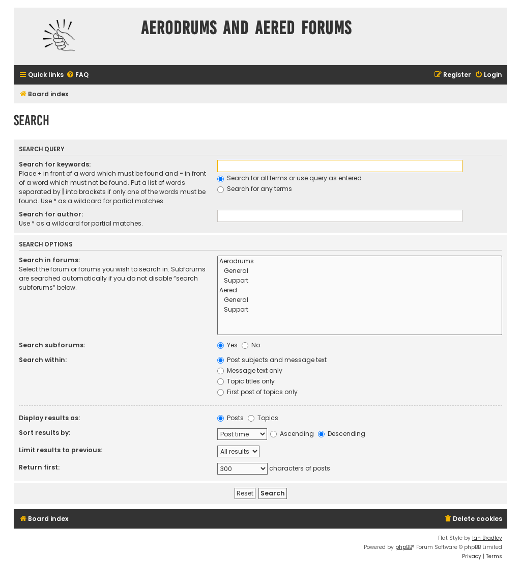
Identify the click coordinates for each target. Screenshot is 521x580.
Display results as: (49, 417)
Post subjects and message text (272, 359)
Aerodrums (360, 261)
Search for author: (51, 214)
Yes (227, 345)
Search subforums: (52, 345)
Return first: (39, 467)
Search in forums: (49, 260)
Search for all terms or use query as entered (289, 178)
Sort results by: (44, 432)
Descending (341, 433)
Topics (263, 417)
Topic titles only (246, 381)
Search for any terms (254, 188)
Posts (230, 417)
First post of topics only (257, 392)
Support (360, 281)
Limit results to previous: (60, 450)
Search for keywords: (55, 164)
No (251, 345)
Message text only (249, 370)
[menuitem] (77, 75)
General (360, 271)
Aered (360, 290)
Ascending (292, 433)
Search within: (43, 359)
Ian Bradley (487, 538)
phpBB (403, 547)
